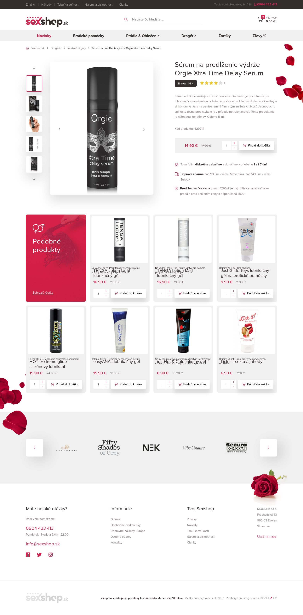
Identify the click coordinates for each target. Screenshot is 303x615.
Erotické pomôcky (88, 35)
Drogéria (189, 35)
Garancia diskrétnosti (99, 4)
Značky (31, 4)
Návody (46, 4)
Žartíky (225, 35)
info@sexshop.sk (43, 543)
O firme (115, 519)
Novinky (44, 35)
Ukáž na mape (266, 536)
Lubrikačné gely (76, 48)
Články (123, 4)
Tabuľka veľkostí (68, 4)
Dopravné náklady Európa (128, 531)
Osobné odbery (121, 536)
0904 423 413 (265, 4)
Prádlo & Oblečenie (143, 35)
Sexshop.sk (35, 48)
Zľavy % (259, 35)
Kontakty (116, 542)
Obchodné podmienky (126, 525)
